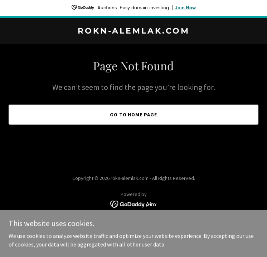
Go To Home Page (133, 114)
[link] (133, 31)
